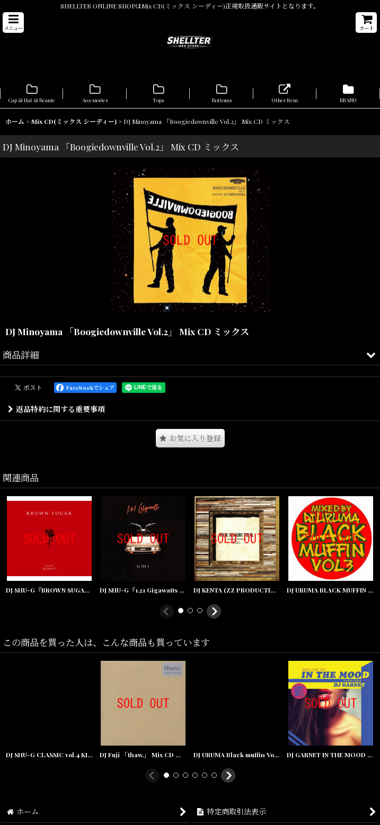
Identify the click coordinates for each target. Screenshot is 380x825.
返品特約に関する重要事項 (56, 409)
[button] (13, 22)
